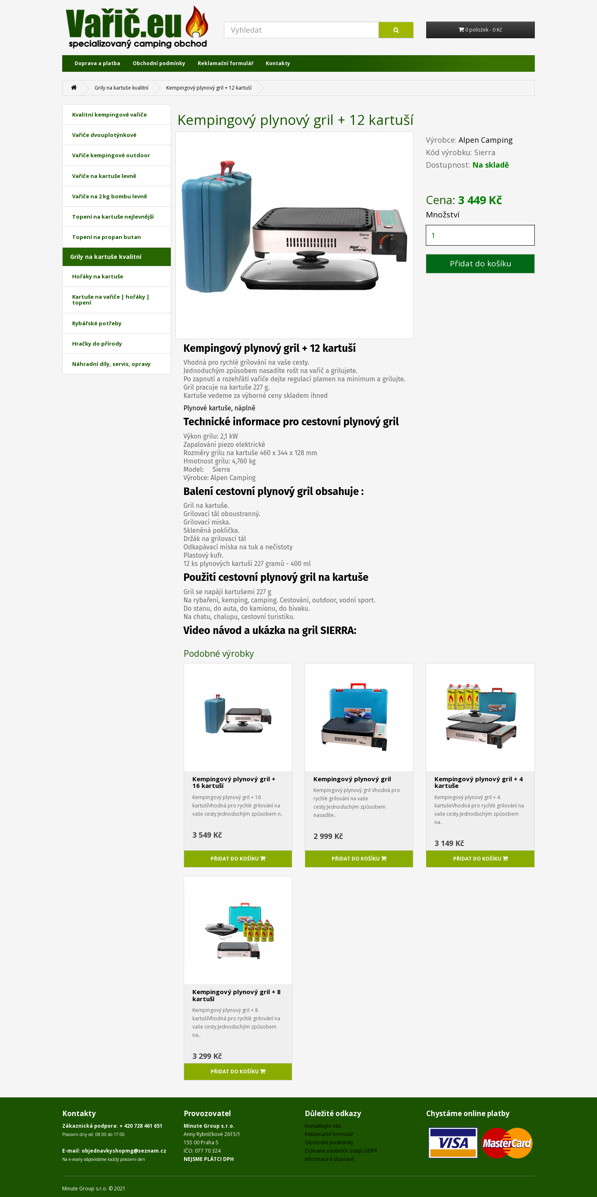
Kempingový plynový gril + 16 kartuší (233, 782)
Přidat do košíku (480, 263)
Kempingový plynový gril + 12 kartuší (209, 87)
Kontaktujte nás (323, 1125)
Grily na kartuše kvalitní (121, 87)
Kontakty (278, 63)
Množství (442, 214)
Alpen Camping (486, 140)
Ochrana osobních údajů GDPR (341, 1150)
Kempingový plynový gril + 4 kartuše (478, 782)
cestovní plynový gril (264, 491)
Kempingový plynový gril (352, 779)
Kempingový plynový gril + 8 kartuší (236, 995)
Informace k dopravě (329, 1159)
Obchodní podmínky (159, 63)
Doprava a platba (97, 63)
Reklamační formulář (225, 63)
